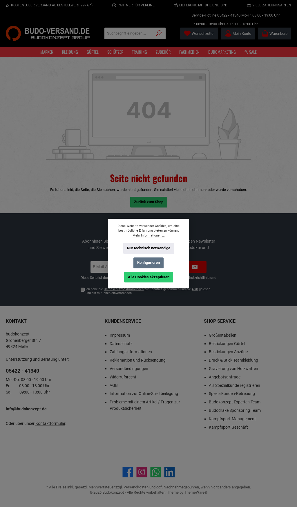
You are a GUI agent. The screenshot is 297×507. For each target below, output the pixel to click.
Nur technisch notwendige (148, 248)
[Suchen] (159, 33)
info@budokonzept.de (26, 409)
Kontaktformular (50, 423)
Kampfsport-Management (232, 418)
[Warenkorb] (274, 33)
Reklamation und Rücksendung (138, 360)
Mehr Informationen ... (149, 235)
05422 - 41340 (228, 15)
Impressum (120, 335)
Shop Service (220, 321)
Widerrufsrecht (123, 377)
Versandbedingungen (129, 368)
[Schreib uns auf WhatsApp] (155, 472)
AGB (195, 289)
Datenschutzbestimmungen (124, 289)
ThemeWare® (195, 492)
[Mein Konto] (238, 33)
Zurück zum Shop (148, 202)
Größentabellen (222, 335)
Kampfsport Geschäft (228, 427)
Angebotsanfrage (224, 377)
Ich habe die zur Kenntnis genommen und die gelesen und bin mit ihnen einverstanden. (148, 291)
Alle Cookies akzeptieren (148, 277)
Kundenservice (123, 321)
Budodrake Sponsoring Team (235, 410)
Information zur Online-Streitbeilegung (144, 393)
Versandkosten (136, 487)
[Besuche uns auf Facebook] (127, 472)
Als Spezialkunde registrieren (234, 385)
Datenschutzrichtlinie (192, 278)
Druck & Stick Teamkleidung (233, 360)
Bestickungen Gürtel (227, 343)
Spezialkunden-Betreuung (232, 393)
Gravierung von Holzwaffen (233, 368)
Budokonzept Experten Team (234, 402)
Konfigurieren (148, 262)
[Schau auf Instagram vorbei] (141, 472)
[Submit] (195, 267)
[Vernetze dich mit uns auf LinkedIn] (169, 472)
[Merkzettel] (199, 33)
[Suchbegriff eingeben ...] (128, 33)
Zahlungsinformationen (131, 351)
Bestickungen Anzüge (228, 351)
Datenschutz (121, 343)
